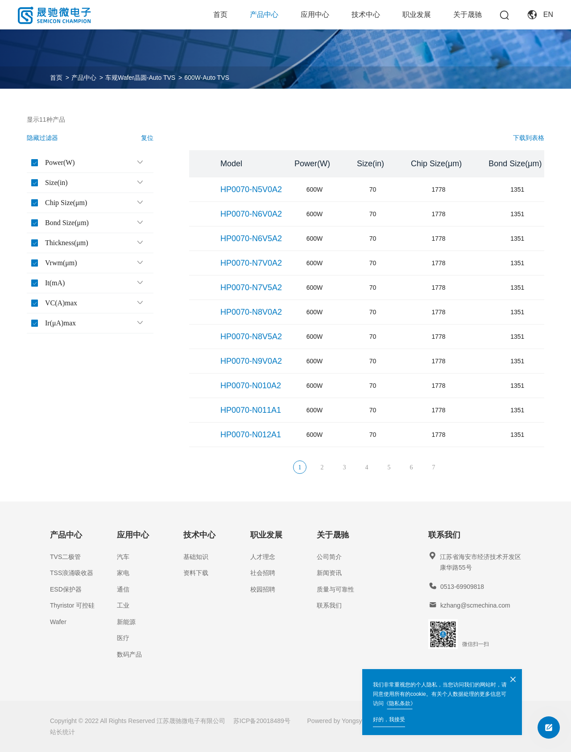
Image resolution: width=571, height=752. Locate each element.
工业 (123, 605)
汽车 (123, 556)
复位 (147, 137)
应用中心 (315, 14)
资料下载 (195, 572)
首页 (220, 14)
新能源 (126, 621)
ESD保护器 (66, 589)
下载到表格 (528, 137)
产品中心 (264, 14)
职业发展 (416, 14)
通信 (123, 589)
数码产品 (129, 654)
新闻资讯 (329, 572)
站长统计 (62, 732)
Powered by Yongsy (334, 720)
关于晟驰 (467, 14)
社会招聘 (262, 572)
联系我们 (329, 605)
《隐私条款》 (400, 703)
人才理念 (262, 556)
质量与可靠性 (335, 589)
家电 (123, 572)
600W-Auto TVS (206, 77)
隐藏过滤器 (42, 137)
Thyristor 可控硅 (72, 605)
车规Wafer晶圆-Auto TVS (140, 77)
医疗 (123, 637)
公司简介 (329, 556)
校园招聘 (262, 589)
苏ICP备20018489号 (261, 720)
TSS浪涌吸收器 (71, 572)
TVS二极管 (65, 556)
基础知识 (195, 556)
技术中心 (366, 14)
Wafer (58, 621)
